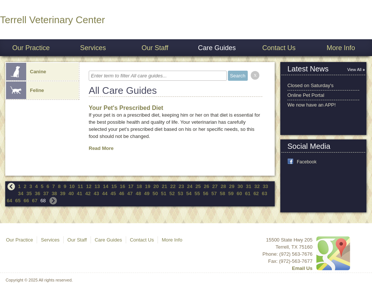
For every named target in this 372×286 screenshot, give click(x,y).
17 (130, 186)
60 (239, 193)
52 (171, 193)
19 (147, 186)
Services (93, 48)
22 (173, 186)
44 (104, 193)
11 (80, 186)
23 (181, 186)
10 (71, 186)
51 (163, 193)
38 (54, 193)
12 (88, 186)
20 (156, 186)
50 (155, 193)
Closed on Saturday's (310, 85)
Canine (26, 71)
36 (37, 193)
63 (264, 193)
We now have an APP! (311, 105)
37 (45, 193)
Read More (101, 148)
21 (164, 186)
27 (214, 186)
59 (231, 193)
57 (214, 193)
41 (79, 193)
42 (88, 193)
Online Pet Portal (305, 95)
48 (138, 193)
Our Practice (31, 48)
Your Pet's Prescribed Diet (126, 108)
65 (17, 200)
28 (223, 186)
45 (113, 193)
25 (198, 186)
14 (105, 186)
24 (189, 186)
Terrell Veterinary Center (52, 19)
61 (247, 193)
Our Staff (154, 48)
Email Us (302, 268)
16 (122, 186)
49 (146, 193)
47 (129, 193)
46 (121, 193)
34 (20, 193)
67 (34, 200)
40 (71, 193)
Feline (25, 90)
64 (9, 200)
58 (222, 193)
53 (180, 193)
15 (113, 186)
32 (256, 186)
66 (26, 200)
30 (240, 186)
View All (354, 69)
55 (197, 193)
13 (97, 186)
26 (206, 186)
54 (188, 193)
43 (96, 193)
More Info (341, 48)
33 (265, 186)
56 (205, 193)
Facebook (307, 161)
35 (28, 193)
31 (248, 186)
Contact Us (279, 48)
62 (256, 193)
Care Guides (217, 48)
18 (139, 186)
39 (62, 193)
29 (231, 186)
